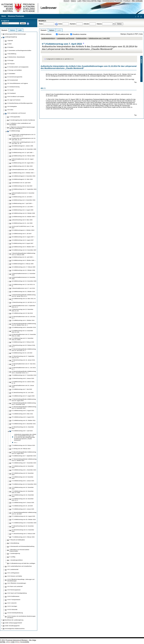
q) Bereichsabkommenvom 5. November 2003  (23, 193)
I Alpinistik (10, 40)
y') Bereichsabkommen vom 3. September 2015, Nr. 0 (23, 306)
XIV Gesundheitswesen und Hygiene (17, 83)
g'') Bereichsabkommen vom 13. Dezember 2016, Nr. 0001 (24, 335)
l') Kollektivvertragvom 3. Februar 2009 (22, 263)
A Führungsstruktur (14, 116)
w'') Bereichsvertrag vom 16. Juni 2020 (22, 392)
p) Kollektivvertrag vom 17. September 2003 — (24, 189)
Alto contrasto (137, 1)
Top (135, 82)
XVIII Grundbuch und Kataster (15, 96)
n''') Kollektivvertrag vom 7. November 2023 (24, 463)
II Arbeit (9, 43)
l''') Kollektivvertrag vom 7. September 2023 (24, 455)
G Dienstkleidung (14, 543)
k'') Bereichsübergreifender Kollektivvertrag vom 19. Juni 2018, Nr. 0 (24, 349)
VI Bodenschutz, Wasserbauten (16, 57)
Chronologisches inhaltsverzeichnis (15, 628)
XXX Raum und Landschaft (14, 586)
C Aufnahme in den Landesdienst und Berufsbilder (20, 124)
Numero (73, 24)
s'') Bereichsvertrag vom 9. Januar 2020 (23, 378)
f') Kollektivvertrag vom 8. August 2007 (22, 243)
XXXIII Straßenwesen (13, 596)
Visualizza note (63, 34)
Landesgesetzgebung (48, 38)
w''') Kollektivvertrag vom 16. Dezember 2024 (23, 495)
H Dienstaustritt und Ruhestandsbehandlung (21, 546)
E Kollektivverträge (14, 131)
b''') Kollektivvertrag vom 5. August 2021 (23, 410)
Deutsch (67, 1)
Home (3, 16)
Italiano (73, 1)
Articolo (86, 24)
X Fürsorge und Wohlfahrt (14, 70)
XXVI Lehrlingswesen (13, 573)
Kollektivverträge (81, 38)
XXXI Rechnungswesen (14, 589)
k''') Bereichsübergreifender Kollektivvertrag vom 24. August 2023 (24, 452)
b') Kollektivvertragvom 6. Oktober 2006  (23, 230)
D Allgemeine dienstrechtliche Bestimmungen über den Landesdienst (22, 127)
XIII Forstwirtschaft (12, 80)
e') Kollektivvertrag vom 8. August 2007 (23, 240)
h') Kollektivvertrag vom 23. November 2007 (24, 250)
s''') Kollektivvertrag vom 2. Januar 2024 (23, 480)
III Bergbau (10, 47)
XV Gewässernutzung (13, 86)
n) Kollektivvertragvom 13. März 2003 (22, 179)
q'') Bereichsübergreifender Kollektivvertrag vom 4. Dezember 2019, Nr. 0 (24, 372)
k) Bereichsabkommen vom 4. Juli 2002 (23, 169)
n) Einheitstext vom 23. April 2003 (21, 182)
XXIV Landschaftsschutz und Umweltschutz (19, 566)
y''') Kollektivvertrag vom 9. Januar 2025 (23, 502)
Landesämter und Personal (65, 38)
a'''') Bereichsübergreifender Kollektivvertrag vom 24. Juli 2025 (24, 513)
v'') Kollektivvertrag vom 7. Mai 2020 (22, 389)
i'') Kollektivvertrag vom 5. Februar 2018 (23, 342)
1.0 (4, 642)
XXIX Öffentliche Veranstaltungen (16, 583)
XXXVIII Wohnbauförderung (15, 612)
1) (83, 43)
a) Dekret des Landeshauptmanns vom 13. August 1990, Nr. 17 (24, 135)
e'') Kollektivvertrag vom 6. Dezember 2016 (24, 327)
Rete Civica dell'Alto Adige (92, 1)
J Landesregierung (14, 553)
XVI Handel (10, 90)
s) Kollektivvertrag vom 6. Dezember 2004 (23, 200)
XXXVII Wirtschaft (12, 609)
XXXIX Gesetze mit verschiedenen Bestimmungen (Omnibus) (21, 616)
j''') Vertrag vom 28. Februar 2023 (21, 448)
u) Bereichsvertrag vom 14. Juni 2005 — (23, 206)
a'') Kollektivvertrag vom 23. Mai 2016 (22, 313)
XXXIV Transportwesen (13, 599)
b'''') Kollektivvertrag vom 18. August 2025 (23, 516)
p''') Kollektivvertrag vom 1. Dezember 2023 (24, 470)
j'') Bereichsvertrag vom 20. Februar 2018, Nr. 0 (23, 346)
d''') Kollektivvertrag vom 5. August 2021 (23, 417)
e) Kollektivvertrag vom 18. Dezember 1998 (24, 149)
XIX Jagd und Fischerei (13, 100)
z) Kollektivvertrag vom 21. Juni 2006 (22, 223)
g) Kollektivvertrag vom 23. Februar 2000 (23, 155)
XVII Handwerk (11, 93)
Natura (99, 24)
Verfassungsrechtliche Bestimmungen (15, 34)
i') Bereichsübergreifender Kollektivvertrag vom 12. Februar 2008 (23, 254)
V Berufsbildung (11, 53)
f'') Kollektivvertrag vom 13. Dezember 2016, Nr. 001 (22, 331)
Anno (60, 24)
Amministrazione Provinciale (112, 1)
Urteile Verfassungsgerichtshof (13, 623)
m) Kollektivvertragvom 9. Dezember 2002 (23, 176)
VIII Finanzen (11, 63)
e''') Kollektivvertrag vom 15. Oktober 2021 (23, 420)
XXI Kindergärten (12, 106)
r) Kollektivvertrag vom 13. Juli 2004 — (22, 196)
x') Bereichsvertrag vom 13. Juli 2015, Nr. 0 (24, 302)
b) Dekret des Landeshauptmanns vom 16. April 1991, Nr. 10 (24, 139)
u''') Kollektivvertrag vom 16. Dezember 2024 (23, 488)
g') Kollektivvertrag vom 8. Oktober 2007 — (24, 246)
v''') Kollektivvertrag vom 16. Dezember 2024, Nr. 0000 (23, 491)
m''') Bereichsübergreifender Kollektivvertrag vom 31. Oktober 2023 (24, 459)
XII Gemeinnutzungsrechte (14, 77)
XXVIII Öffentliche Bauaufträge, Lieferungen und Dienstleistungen (20, 580)
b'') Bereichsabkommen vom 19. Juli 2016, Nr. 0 (24, 317)
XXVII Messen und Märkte (14, 576)
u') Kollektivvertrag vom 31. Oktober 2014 (23, 291)
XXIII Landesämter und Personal (16, 113)
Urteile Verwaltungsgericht (12, 625)
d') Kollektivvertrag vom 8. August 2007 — (23, 237)
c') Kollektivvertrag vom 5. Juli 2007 (22, 233)
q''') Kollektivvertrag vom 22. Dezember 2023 (23, 473)
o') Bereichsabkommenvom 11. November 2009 (23, 274)
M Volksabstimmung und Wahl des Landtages (22, 563)
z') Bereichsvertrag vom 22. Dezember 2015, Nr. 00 (22, 310)
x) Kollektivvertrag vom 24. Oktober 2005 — (24, 216)
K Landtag (12, 556)
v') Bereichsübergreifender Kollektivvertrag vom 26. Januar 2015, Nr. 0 (24, 295)
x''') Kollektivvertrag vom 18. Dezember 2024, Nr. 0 (23, 499)
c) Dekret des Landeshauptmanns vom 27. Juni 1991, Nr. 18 (24, 142)
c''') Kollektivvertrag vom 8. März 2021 (22, 413)
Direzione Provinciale (16, 16)
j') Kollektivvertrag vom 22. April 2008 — (23, 257)
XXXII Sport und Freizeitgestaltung (17, 593)
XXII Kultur (10, 109)
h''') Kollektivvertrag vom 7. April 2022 (22, 430)
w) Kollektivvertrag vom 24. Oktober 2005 (23, 213)
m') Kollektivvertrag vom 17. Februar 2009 (23, 267)
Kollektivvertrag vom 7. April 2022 (99, 38)
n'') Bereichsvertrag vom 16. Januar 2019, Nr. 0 (23, 360)
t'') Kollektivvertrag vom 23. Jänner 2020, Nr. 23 (23, 382)
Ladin (79, 1)
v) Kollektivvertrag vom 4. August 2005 (22, 210)
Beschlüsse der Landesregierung (14, 620)
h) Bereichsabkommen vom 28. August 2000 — (22, 159)
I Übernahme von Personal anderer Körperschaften (19, 550)
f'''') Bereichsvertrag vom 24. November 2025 (23, 526)
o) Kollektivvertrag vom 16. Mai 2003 (22, 186)
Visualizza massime (79, 34)
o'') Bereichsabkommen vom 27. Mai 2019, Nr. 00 (24, 364)
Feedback (126, 1)
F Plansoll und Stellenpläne (17, 540)
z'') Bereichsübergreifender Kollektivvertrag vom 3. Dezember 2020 (24, 403)
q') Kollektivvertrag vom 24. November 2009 (24, 281)
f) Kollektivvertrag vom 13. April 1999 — (23, 152)
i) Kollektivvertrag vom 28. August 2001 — (23, 163)
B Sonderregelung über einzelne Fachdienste (22, 120)
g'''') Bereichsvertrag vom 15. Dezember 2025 (23, 530)
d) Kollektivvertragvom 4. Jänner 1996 (22, 146)
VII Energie (10, 60)
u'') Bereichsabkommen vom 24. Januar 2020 (23, 386)
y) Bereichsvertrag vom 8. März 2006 (22, 220)
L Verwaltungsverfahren (16, 560)
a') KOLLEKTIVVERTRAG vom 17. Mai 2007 (23, 227)
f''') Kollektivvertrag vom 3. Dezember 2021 (24, 423)
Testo (41, 24)
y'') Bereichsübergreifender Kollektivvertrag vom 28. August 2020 (24, 399)
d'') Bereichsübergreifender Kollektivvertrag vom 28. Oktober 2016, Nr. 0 (24, 324)
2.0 (14, 642)
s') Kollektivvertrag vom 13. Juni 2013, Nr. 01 (23, 285)
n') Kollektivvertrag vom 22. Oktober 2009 (23, 270)
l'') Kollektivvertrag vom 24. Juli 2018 (22, 353)
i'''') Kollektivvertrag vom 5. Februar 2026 (23, 537)
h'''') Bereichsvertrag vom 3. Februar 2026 (23, 533)
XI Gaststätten (11, 73)
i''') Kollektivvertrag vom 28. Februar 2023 (23, 445)
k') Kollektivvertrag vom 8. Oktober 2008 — (24, 260)
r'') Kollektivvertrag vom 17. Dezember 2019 (24, 375)
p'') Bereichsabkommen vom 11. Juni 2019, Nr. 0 (24, 368)
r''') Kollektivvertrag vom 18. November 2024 (22, 477)
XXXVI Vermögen (12, 606)
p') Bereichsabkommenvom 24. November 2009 (23, 278)
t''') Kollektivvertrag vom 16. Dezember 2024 (24, 484)
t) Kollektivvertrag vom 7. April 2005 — (22, 203)
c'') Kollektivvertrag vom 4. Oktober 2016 (23, 320)
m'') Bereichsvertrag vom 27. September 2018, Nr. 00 (23, 356)
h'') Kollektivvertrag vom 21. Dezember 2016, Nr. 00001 (22, 338)
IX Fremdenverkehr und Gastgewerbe (17, 67)
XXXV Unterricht (11, 603)
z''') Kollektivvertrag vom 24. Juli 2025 (22, 505)
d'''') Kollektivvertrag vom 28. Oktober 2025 (24, 519)
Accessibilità (24, 642)
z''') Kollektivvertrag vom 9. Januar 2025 (23, 509)
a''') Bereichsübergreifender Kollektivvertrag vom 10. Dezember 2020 (24, 407)
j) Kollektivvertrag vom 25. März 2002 (22, 166)
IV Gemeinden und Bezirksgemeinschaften (19, 50)
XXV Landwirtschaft (12, 569)
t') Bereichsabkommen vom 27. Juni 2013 (23, 288)
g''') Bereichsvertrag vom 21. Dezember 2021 (23, 427)
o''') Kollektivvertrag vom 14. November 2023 (23, 466)
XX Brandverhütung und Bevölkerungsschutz (19, 103)
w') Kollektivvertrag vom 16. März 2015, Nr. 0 (24, 299)
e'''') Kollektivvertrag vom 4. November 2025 (24, 522)
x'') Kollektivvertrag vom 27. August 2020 (23, 396)
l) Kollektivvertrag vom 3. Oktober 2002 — (23, 172)
